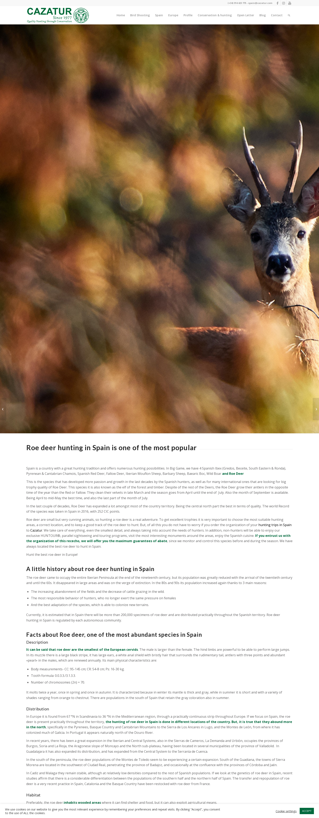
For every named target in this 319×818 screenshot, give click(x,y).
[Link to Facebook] (277, 3)
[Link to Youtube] (290, 3)
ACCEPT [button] (306, 811)
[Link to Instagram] (283, 3)
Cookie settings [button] (286, 811)
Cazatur (36, 530)
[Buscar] (289, 15)
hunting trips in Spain (275, 525)
